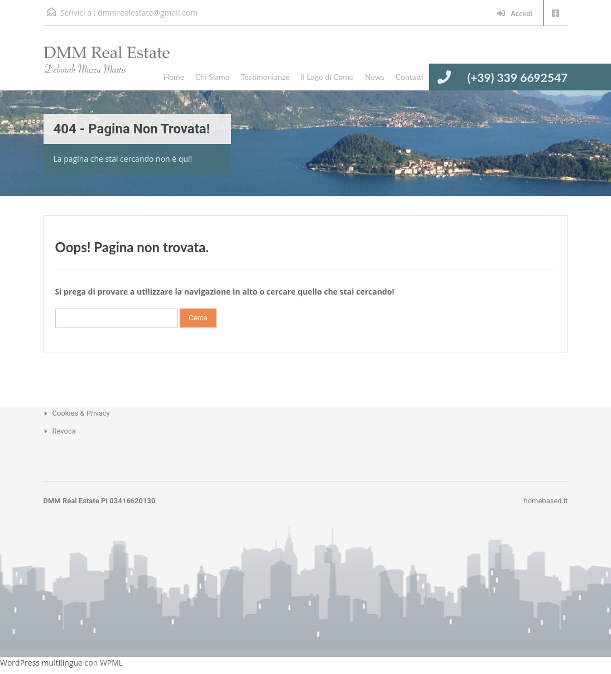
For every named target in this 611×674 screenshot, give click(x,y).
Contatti (410, 76)
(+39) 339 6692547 (517, 77)
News (374, 76)
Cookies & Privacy (81, 413)
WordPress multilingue (41, 662)
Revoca (64, 431)
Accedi (514, 13)
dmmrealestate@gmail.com (148, 12)
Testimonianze (265, 76)
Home (173, 76)
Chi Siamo (212, 76)
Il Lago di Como (327, 76)
